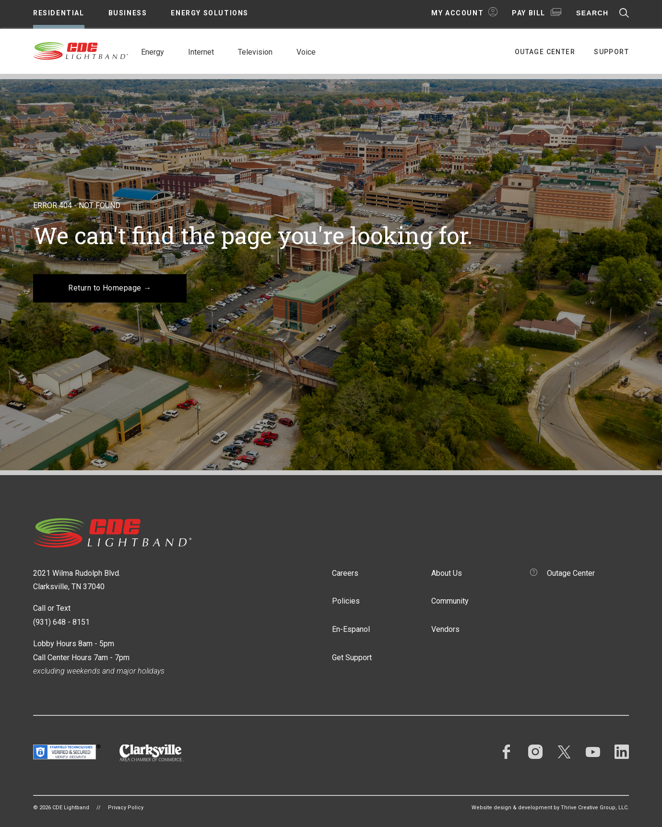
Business (127, 13)
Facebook (506, 752)
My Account (457, 13)
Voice (306, 52)
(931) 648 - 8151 (61, 622)
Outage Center (545, 52)
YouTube (593, 752)
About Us (446, 573)
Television (255, 52)
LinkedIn (622, 752)
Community (450, 601)
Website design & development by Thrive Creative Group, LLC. (550, 807)
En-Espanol (351, 629)
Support (611, 52)
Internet (201, 52)
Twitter (564, 752)
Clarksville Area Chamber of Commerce (151, 753)
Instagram (535, 752)
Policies (346, 601)
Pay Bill (528, 13)
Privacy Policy (125, 807)
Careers (345, 573)
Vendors (445, 629)
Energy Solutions (209, 13)
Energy (152, 52)
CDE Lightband (81, 50)
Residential (58, 13)
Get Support (352, 657)
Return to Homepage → (110, 287)
